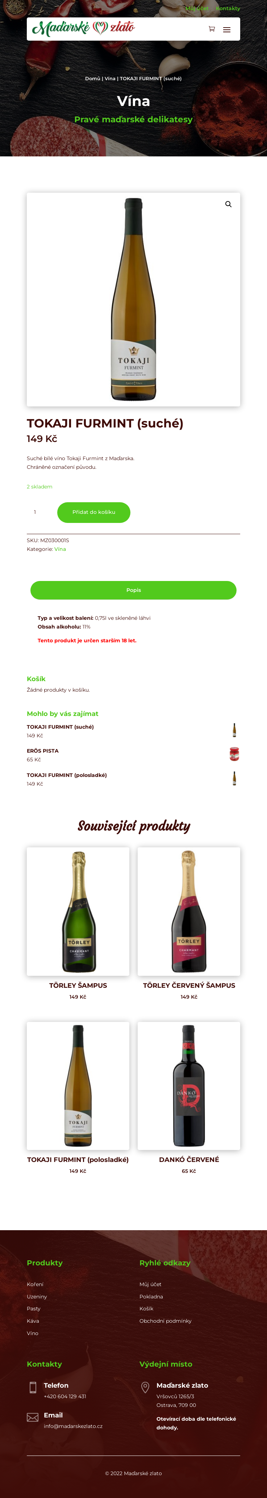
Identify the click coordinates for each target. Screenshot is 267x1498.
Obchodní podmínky (165, 1321)
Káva (33, 1321)
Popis (133, 590)
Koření (35, 1284)
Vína (110, 78)
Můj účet (197, 8)
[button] (228, 204)
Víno (32, 1333)
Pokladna (151, 1296)
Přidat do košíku (93, 512)
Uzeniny (37, 1296)
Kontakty (228, 8)
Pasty (34, 1308)
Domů (92, 78)
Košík (146, 1308)
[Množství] (38, 512)
